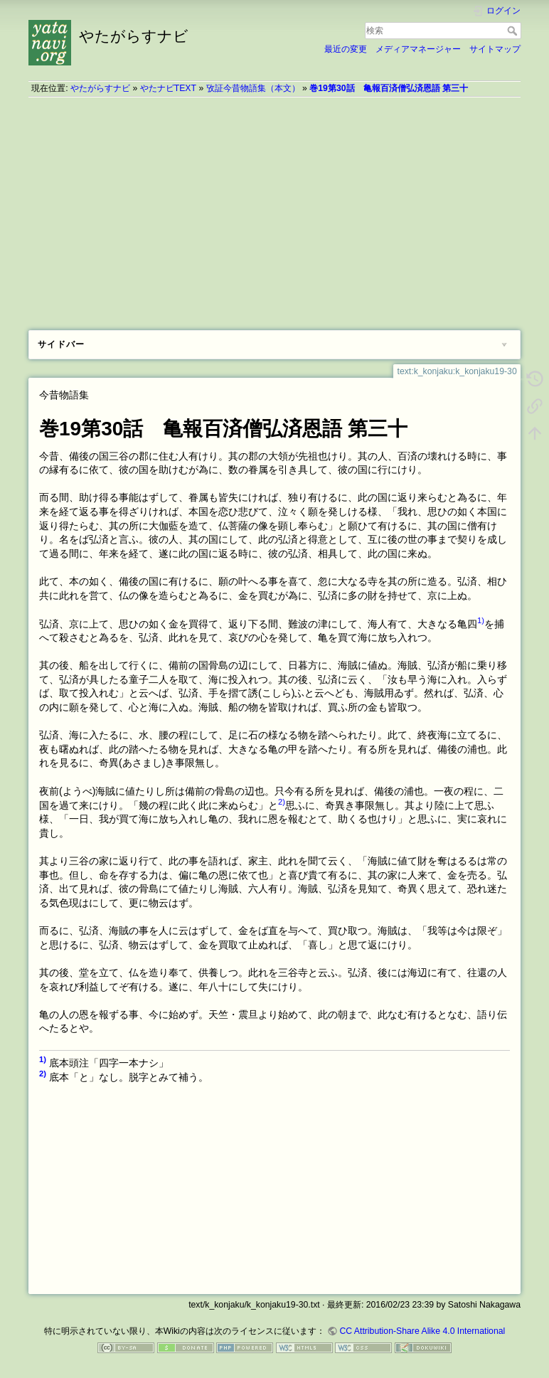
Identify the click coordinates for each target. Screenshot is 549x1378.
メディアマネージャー (418, 49)
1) (480, 620)
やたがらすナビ (100, 88)
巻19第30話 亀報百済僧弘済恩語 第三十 (388, 88)
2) (281, 801)
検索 (514, 31)
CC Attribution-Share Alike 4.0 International (422, 1331)
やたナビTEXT (168, 88)
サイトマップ (495, 49)
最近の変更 (345, 49)
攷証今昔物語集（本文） (253, 88)
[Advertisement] (274, 208)
